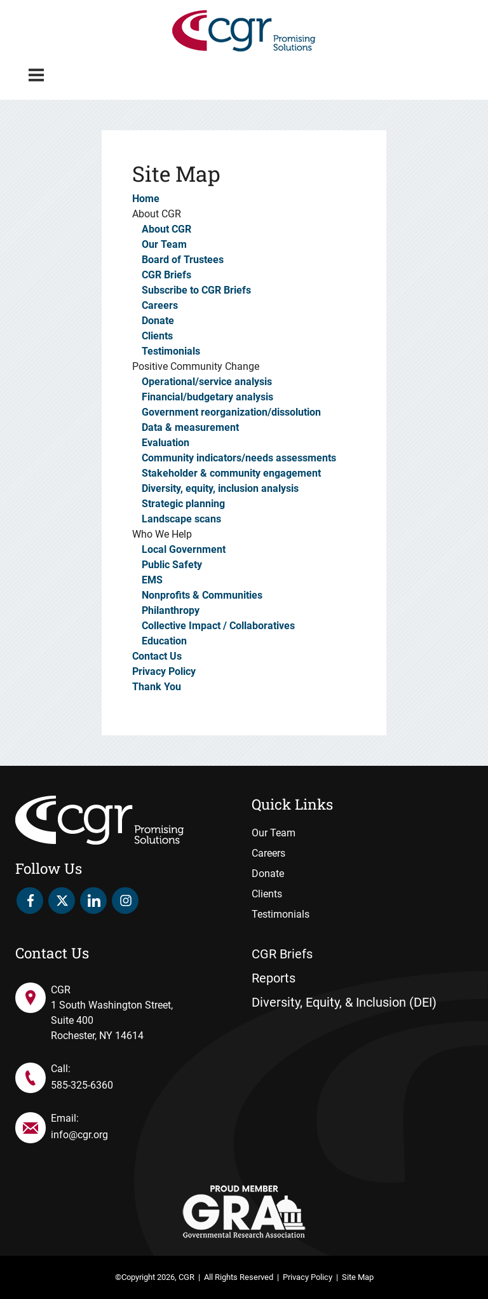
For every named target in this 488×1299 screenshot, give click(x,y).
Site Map (358, 1277)
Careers (160, 305)
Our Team (164, 244)
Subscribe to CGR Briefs (196, 290)
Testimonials (171, 351)
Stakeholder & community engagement (231, 473)
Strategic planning (183, 504)
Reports (273, 978)
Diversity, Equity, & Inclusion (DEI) (344, 1002)
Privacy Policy (164, 671)
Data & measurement (190, 427)
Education (164, 641)
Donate (158, 321)
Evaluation (165, 443)
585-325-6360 (82, 1085)
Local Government (184, 549)
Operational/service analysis (207, 382)
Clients (157, 336)
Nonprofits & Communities (202, 595)
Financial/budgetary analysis (207, 397)
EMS (152, 580)
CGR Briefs (166, 275)
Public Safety (172, 565)
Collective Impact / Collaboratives (218, 626)
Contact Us (157, 656)
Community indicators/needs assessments (239, 458)
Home (145, 199)
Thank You (156, 687)
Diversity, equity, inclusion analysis (220, 488)
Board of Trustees (183, 260)
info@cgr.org (79, 1135)
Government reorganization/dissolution (231, 412)
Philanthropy (171, 610)
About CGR (166, 229)
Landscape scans (181, 519)
